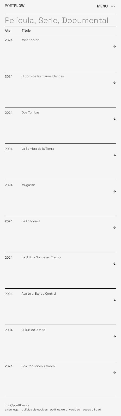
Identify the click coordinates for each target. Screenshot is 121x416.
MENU (102, 6)
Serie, (49, 20)
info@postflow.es (17, 405)
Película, (20, 20)
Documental (85, 20)
